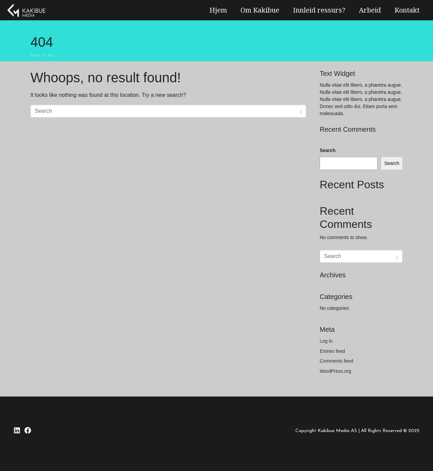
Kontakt (406, 10)
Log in (326, 341)
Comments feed (336, 361)
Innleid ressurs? (319, 10)
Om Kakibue (260, 10)
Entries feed (332, 351)
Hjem (218, 10)
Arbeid (370, 10)
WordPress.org (335, 371)
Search (328, 150)
